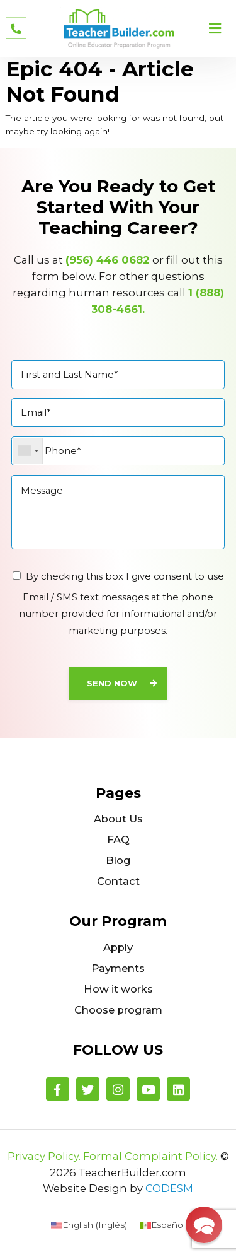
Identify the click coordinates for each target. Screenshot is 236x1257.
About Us (118, 818)
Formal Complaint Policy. (150, 1156)
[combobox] (28, 451)
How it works (118, 989)
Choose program (118, 1009)
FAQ (118, 839)
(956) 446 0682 (107, 260)
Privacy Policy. (44, 1156)
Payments (118, 968)
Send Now (112, 683)
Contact (118, 881)
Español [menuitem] (168, 1225)
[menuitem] (89, 1225)
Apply (118, 947)
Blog (118, 860)
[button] (204, 1225)
